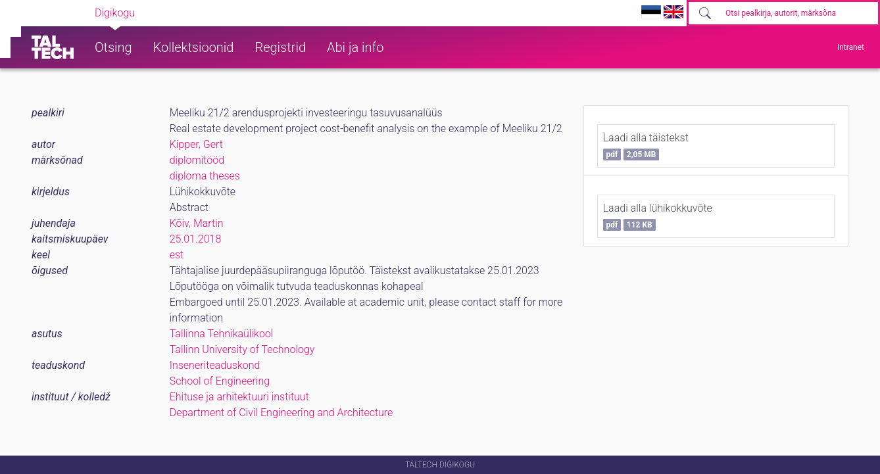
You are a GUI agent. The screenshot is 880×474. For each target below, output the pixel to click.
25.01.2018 (196, 239)
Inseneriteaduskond (215, 365)
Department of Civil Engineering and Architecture (281, 412)
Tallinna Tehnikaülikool (222, 333)
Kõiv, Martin (197, 223)
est (177, 255)
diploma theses (205, 176)
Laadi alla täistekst (646, 145)
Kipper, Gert (196, 144)
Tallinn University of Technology (242, 349)
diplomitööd (197, 160)
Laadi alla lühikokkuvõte (657, 216)
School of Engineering (220, 381)
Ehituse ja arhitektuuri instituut (239, 397)
